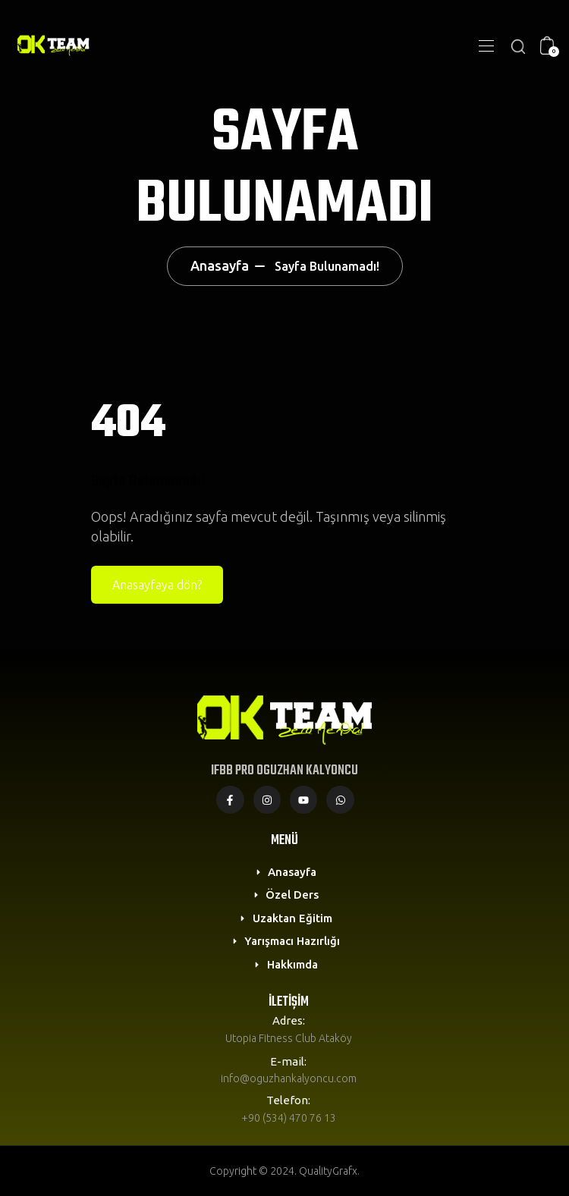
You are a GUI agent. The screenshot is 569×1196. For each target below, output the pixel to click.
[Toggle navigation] (484, 45)
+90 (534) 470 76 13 (288, 1118)
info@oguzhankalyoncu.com (289, 1078)
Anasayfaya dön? (157, 585)
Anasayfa (219, 265)
